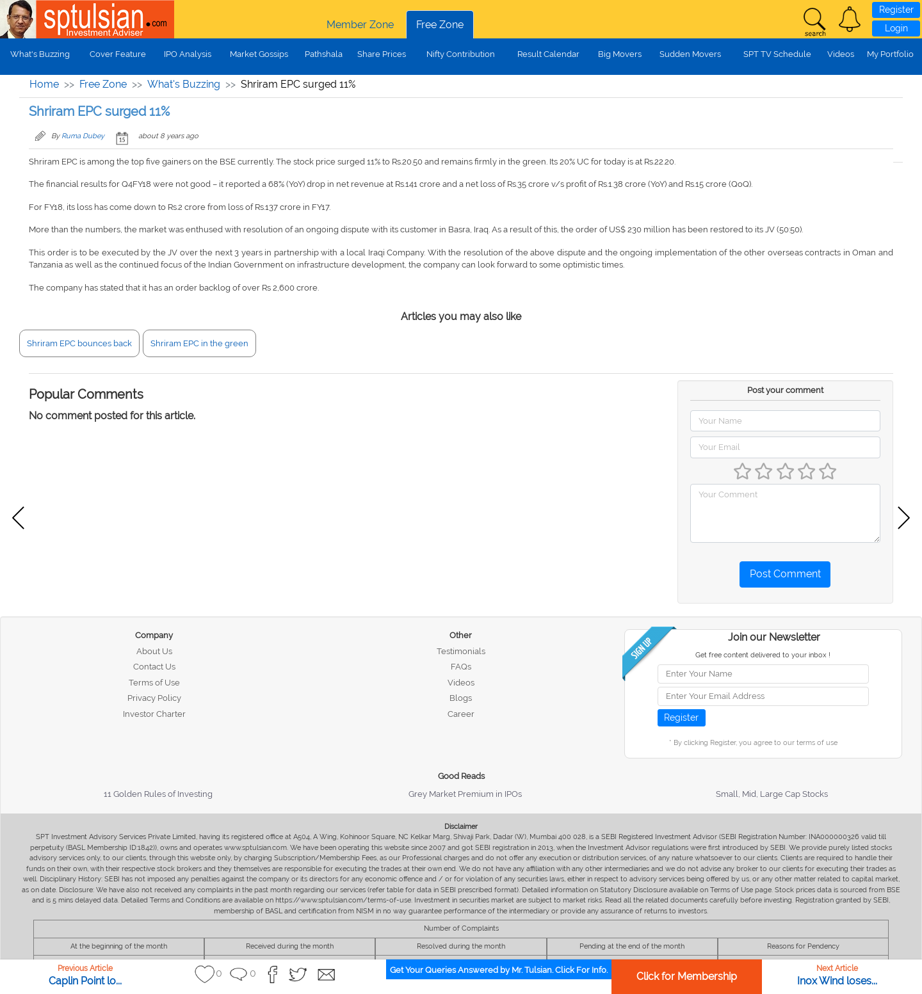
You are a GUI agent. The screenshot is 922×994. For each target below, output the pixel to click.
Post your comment (785, 390)
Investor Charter (154, 714)
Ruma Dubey (82, 136)
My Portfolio (890, 54)
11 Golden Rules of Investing (158, 794)
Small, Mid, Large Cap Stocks (772, 794)
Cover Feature (118, 54)
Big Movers (620, 54)
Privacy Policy (154, 698)
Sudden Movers (690, 54)
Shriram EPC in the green (199, 343)
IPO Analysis (187, 54)
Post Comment (785, 574)
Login (896, 28)
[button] (849, 19)
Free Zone (440, 25)
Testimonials (461, 651)
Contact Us (154, 666)
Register (896, 9)
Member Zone (360, 25)
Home (44, 84)
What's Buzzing (40, 54)
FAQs (461, 666)
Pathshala (324, 54)
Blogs (460, 698)
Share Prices (381, 54)
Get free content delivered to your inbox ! (762, 655)
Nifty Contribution (460, 54)
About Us (154, 651)
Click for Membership (686, 976)
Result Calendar (548, 54)
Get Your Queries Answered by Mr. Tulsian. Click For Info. (499, 970)
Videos (840, 54)
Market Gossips (259, 54)
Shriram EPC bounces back (79, 343)
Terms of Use (154, 682)
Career (461, 714)
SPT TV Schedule (777, 54)
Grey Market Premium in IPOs (465, 794)
